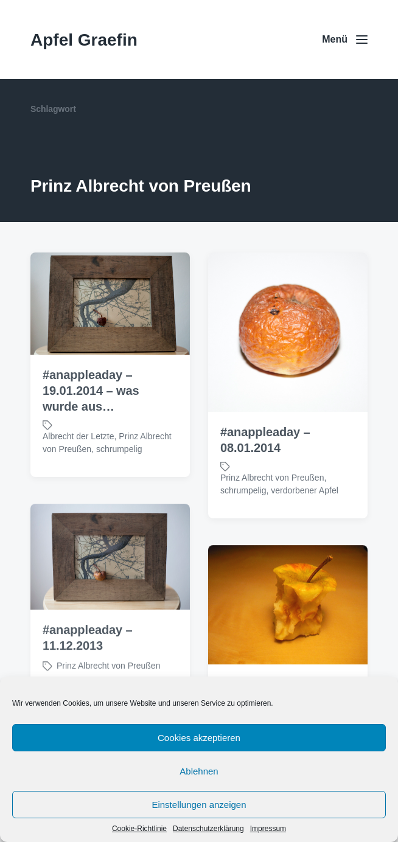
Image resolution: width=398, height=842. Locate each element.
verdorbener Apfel (304, 490)
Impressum (268, 828)
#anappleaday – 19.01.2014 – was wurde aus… (91, 390)
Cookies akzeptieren (199, 737)
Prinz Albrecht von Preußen (272, 477)
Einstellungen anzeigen (199, 804)
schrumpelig (119, 449)
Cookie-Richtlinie (139, 828)
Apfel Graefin (84, 39)
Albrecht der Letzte (78, 436)
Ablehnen (199, 771)
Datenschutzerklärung (208, 828)
